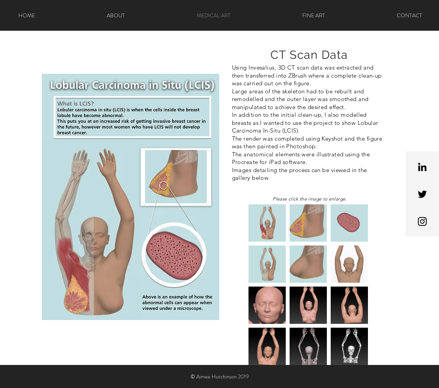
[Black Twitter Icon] (422, 194)
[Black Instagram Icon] (422, 221)
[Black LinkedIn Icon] (422, 167)
